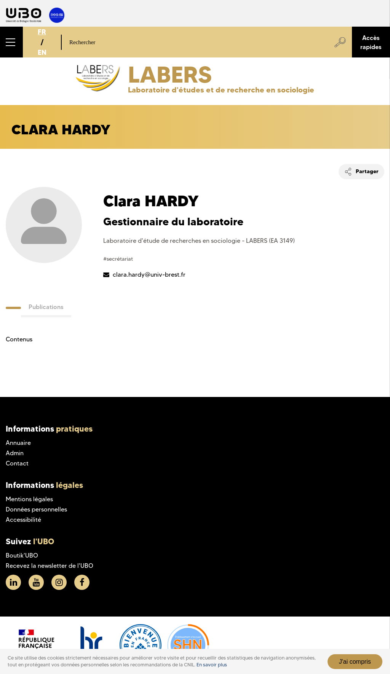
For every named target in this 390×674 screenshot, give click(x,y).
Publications (46, 307)
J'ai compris (355, 661)
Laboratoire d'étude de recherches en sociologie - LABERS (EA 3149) (199, 240)
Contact (17, 463)
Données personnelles (36, 509)
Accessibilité (23, 519)
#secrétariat (118, 258)
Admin (15, 453)
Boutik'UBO (22, 555)
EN (42, 52)
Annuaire (18, 442)
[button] (11, 42)
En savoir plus (212, 665)
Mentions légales (29, 499)
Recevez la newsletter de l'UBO (49, 565)
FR (42, 31)
